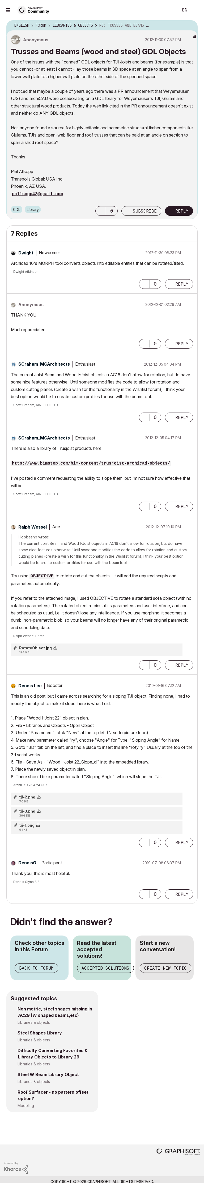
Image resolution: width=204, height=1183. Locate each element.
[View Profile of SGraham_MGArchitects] (44, 364)
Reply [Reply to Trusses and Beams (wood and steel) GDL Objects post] (182, 211)
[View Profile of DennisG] (27, 862)
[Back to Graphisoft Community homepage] (35, 9)
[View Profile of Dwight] (25, 252)
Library (33, 209)
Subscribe (145, 211)
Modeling (26, 1105)
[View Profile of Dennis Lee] (30, 685)
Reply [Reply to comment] (182, 284)
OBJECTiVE (42, 576)
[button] (101, 210)
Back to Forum (36, 968)
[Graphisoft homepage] (178, 1152)
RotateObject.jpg (35, 648)
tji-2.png (27, 797)
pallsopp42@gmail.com (37, 194)
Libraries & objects (34, 1022)
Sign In (195, 10)
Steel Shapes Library (40, 1033)
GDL (16, 209)
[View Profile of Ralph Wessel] (32, 527)
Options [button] (190, 25)
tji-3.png (27, 811)
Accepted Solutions (105, 968)
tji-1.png (27, 825)
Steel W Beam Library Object (48, 1074)
